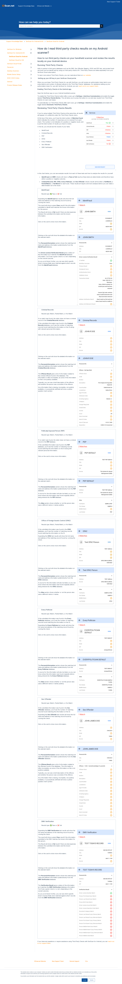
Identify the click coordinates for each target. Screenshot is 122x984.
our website (87, 75)
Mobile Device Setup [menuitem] (13, 74)
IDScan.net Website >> (44, 6)
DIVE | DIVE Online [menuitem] (13, 78)
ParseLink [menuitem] (10, 67)
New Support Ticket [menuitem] (58, 961)
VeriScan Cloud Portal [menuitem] (14, 64)
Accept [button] (84, 980)
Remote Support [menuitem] (74, 961)
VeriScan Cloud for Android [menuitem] (18, 56)
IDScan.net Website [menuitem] (40, 961)
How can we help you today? (35, 22)
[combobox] (59, 26)
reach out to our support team (88, 86)
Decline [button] (91, 980)
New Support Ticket (113, 2)
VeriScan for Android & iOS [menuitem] (16, 53)
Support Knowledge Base (26, 6)
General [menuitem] (9, 81)
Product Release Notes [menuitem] (14, 85)
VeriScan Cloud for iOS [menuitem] (16, 60)
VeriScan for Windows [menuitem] (14, 49)
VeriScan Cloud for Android (55, 41)
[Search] (101, 26)
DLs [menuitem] (86, 961)
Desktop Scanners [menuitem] (13, 71)
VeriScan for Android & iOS (34, 41)
